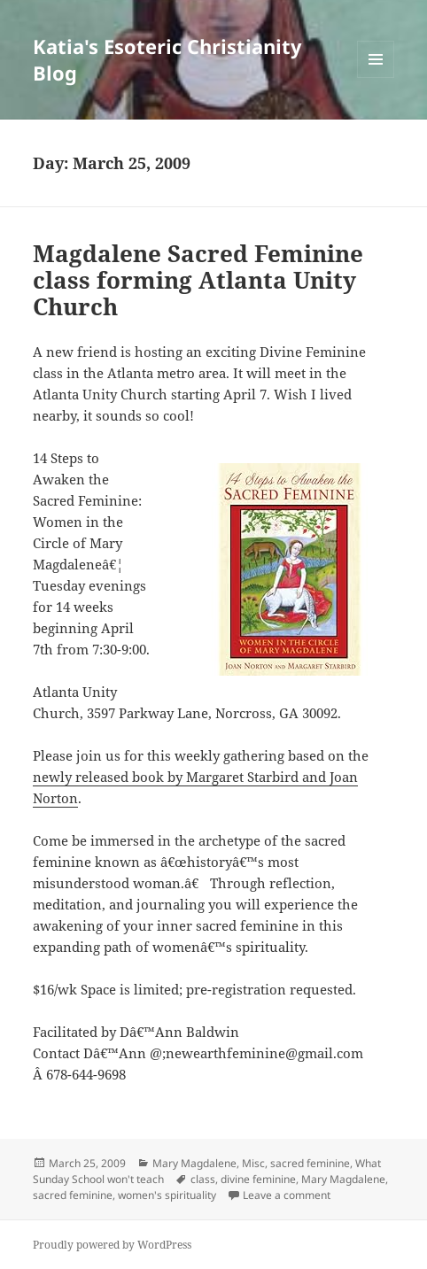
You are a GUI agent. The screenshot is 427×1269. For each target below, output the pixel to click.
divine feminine (258, 1179)
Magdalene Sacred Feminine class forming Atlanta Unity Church (198, 279)
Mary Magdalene (194, 1163)
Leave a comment (286, 1195)
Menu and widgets (376, 77)
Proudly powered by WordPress (112, 1244)
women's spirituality (167, 1195)
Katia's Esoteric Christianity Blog (167, 59)
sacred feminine (310, 1163)
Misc (253, 1163)
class (202, 1179)
